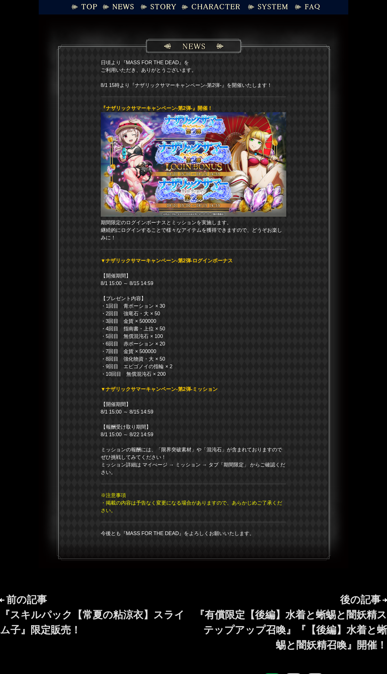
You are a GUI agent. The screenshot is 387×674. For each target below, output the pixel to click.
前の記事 (92, 615)
